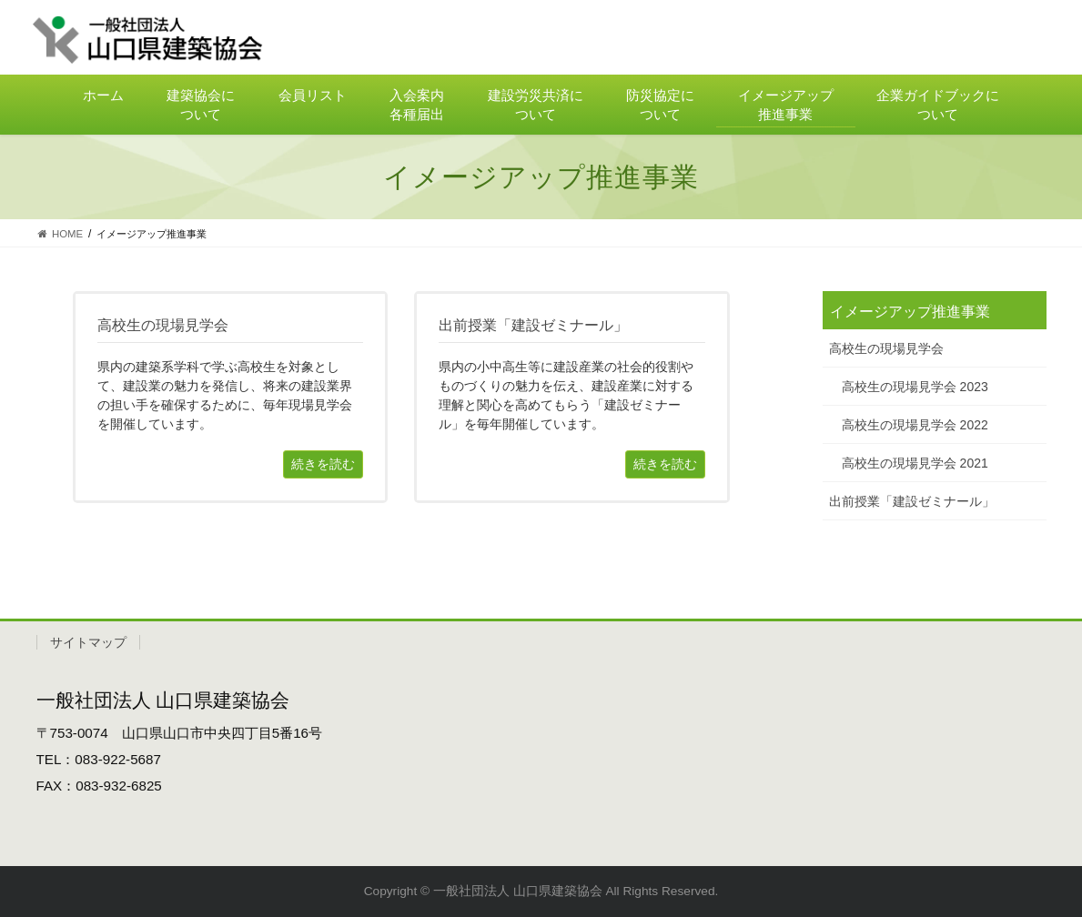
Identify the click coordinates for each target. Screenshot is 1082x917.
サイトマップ (88, 642)
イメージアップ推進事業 (910, 311)
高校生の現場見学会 (886, 348)
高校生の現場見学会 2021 (915, 463)
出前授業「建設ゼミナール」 (912, 501)
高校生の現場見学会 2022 (915, 425)
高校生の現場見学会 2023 (915, 386)
